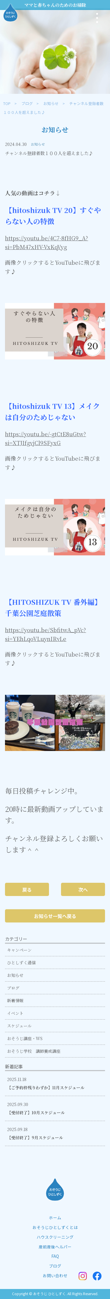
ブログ (27, 103)
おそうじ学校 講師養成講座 (33, 1051)
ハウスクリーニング (55, 1237)
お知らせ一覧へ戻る (55, 916)
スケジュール (19, 1026)
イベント (15, 1013)
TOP (7, 103)
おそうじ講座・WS (25, 1038)
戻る (27, 889)
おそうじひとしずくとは (55, 1227)
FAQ (55, 1256)
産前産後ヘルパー (55, 1247)
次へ (83, 889)
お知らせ (51, 103)
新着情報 (15, 1000)
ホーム (55, 1217)
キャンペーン (19, 950)
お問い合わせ (55, 1275)
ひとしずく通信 (21, 962)
